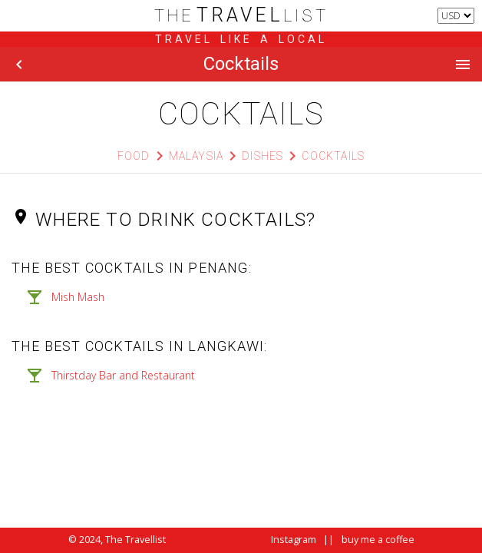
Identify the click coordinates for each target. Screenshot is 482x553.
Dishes (262, 156)
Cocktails (333, 156)
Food (133, 156)
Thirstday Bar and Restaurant (123, 375)
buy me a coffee (378, 539)
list (241, 15)
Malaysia (196, 156)
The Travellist (135, 539)
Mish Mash (77, 297)
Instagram (293, 539)
